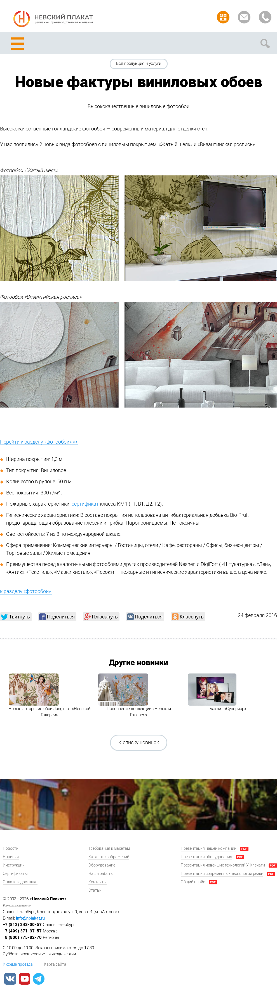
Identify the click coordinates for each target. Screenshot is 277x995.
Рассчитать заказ (223, 17)
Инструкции (14, 865)
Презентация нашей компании (208, 848)
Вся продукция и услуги (138, 63)
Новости (10, 848)
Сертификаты (15, 873)
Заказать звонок (265, 17)
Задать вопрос (244, 17)
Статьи (95, 890)
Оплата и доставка (20, 882)
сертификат (85, 504)
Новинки (11, 856)
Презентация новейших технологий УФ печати (223, 865)
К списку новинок (138, 742)
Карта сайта (55, 964)
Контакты (97, 882)
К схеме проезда (18, 964)
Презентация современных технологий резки (222, 873)
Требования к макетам (109, 848)
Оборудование (101, 865)
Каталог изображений (108, 856)
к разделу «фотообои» (26, 591)
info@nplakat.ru (30, 918)
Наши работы (101, 873)
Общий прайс (193, 882)
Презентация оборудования (206, 856)
